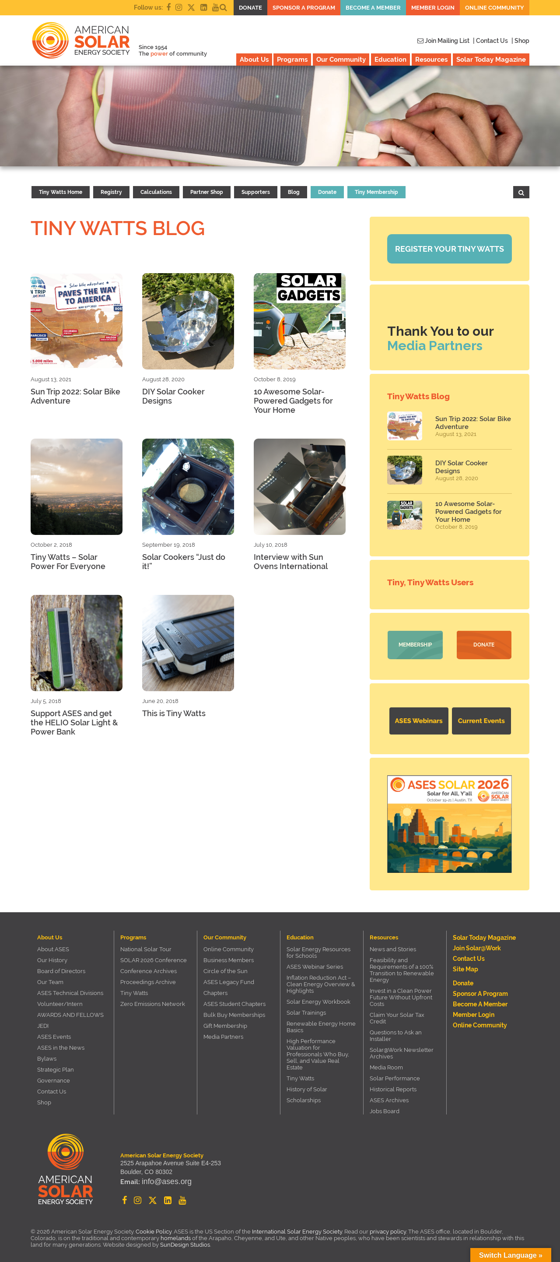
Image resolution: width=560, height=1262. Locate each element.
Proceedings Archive (148, 979)
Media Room (386, 1064)
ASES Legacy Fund (228, 979)
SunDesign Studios (185, 1241)
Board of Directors (61, 968)
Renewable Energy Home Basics (321, 1023)
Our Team (50, 979)
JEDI (43, 1022)
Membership (415, 645)
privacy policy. (389, 1228)
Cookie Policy (154, 1228)
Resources (431, 59)
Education (390, 59)
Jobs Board (384, 1108)
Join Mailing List (443, 40)
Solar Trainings (306, 1009)
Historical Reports (393, 1086)
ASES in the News (60, 1044)
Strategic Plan (55, 1066)
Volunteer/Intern (60, 1001)
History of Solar (307, 1086)
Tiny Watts (134, 990)
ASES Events (54, 1033)
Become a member (373, 7)
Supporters (256, 192)
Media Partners (435, 345)
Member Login (433, 7)
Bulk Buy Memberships (234, 1012)
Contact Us (51, 1088)
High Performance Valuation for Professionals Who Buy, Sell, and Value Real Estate (318, 1051)
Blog (294, 192)
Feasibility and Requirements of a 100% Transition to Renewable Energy (402, 967)
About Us (254, 59)
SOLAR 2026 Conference (153, 957)
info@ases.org (161, 1181)
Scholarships (304, 1097)
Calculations (156, 192)
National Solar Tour (146, 946)
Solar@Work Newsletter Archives (402, 1050)
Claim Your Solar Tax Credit (397, 1015)
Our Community (341, 59)
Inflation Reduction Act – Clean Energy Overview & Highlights (321, 981)
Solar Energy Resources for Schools (318, 949)
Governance (53, 1077)
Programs (292, 59)
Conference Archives (148, 968)
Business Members (228, 957)
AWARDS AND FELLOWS (70, 1012)
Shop (44, 1099)
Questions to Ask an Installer (396, 1032)
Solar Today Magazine (491, 59)
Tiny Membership (376, 192)
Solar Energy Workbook (318, 998)
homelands (176, 1235)
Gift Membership (225, 1022)
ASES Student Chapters (234, 1001)
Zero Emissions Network (152, 1001)
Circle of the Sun (225, 968)
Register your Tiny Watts (449, 248)
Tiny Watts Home (60, 192)
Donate (250, 7)
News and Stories (393, 946)
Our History (52, 957)
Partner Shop (206, 192)
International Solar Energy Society (297, 1228)
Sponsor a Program (304, 7)
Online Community (494, 7)
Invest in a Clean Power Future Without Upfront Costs (401, 994)
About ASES (53, 946)
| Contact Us (490, 40)
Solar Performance (395, 1075)
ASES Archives (389, 1097)
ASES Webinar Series (315, 963)
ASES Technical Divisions (70, 990)
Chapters (215, 990)
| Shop (520, 40)
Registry (111, 192)
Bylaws (46, 1055)
